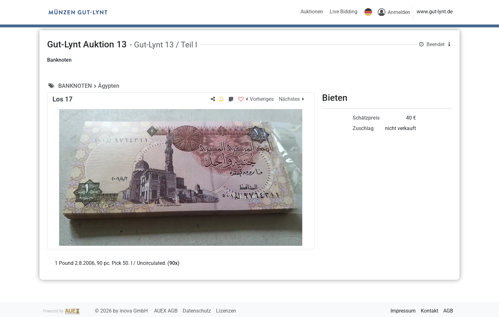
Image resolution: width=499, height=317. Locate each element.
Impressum (403, 311)
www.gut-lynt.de (435, 12)
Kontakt (429, 311)
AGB (448, 311)
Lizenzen (226, 311)
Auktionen (311, 12)
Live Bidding (343, 12)
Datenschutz (197, 311)
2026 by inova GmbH (96, 311)
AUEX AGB (166, 311)
